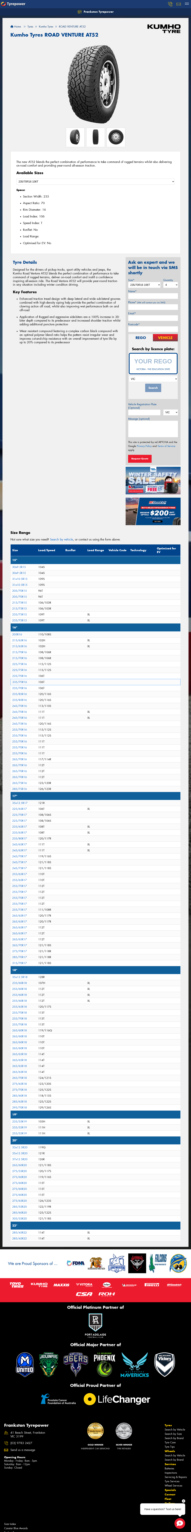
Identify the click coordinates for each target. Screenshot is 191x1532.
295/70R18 (19, 1107)
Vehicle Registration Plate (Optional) (142, 406)
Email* (132, 313)
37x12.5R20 (19, 1159)
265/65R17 (19, 915)
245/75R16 (19, 723)
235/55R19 (19, 1121)
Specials (170, 1490)
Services (170, 1464)
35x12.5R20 (19, 1153)
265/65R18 (19, 1054)
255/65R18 (19, 1006)
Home (15, 26)
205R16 (17, 634)
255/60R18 (19, 989)
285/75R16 (19, 789)
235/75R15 (19, 614)
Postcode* (134, 324)
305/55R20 (19, 1218)
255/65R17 (19, 874)
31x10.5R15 (19, 579)
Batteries (169, 1468)
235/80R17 (19, 838)
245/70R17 (19, 856)
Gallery (170, 1503)
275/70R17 (19, 951)
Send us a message (22, 1450)
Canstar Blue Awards (16, 1528)
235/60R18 (19, 983)
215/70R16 (19, 652)
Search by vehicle (61, 539)
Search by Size (173, 1434)
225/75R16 (19, 664)
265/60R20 (19, 1165)
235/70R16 (19, 676)
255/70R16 (19, 729)
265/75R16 (19, 783)
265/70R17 (19, 945)
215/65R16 (19, 640)
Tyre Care (170, 1442)
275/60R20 (19, 1177)
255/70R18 (19, 1012)
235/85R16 (19, 694)
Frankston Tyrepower (96, 12)
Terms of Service (166, 446)
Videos (169, 1512)
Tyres (168, 1425)
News (169, 1508)
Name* (132, 291)
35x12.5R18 (19, 977)
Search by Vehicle (175, 1429)
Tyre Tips (170, 1446)
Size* (131, 280)
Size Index (10, 1524)
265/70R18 (19, 1078)
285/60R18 (19, 1095)
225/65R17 (19, 809)
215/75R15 (19, 602)
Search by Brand (174, 1438)
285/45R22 (19, 1232)
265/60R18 (19, 1030)
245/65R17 (19, 844)
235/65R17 (19, 826)
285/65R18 (19, 1101)
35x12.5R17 (19, 803)
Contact (170, 1494)
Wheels (170, 1451)
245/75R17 (19, 862)
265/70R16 (19, 759)
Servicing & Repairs (176, 1477)
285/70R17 (19, 957)
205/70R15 (19, 591)
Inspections (171, 1473)
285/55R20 (19, 1206)
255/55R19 (19, 1127)
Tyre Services (172, 1481)
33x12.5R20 (19, 1147)
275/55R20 (19, 1171)
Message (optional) (139, 419)
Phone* (146, 302)
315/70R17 (19, 963)
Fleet (168, 1499)
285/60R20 (19, 1212)
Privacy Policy (144, 446)
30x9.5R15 (19, 567)
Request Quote (139, 458)
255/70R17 (19, 886)
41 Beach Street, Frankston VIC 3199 (27, 1434)
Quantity (168, 280)
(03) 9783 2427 (21, 1443)
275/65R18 (19, 1084)
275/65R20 (19, 1201)
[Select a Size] (95, 182)
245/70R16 (19, 706)
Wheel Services (173, 1485)
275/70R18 (19, 1090)
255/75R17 (19, 909)
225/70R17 (19, 815)
